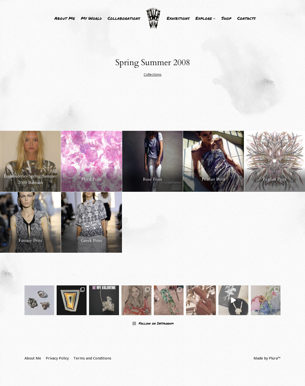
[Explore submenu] (205, 18)
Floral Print (91, 179)
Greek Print (91, 240)
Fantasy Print (30, 240)
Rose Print (152, 179)
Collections (153, 74)
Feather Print (213, 179)
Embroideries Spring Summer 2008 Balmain (30, 179)
